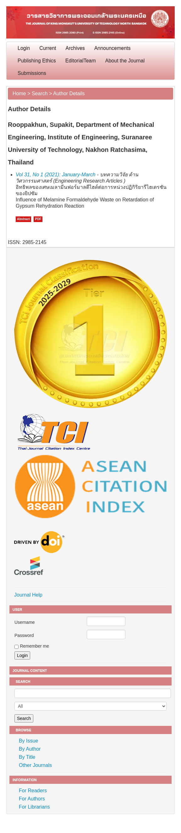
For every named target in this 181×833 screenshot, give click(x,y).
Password (24, 635)
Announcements (112, 48)
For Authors (32, 798)
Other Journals (35, 765)
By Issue (28, 740)
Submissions (32, 73)
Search (40, 93)
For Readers (33, 790)
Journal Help (28, 595)
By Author (30, 749)
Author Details (69, 93)
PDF (38, 219)
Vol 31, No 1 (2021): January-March (56, 174)
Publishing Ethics (37, 60)
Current (47, 48)
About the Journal (125, 60)
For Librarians (34, 807)
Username (24, 622)
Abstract (23, 219)
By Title (27, 757)
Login (24, 48)
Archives (75, 48)
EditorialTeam (80, 60)
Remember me (34, 646)
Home (19, 93)
